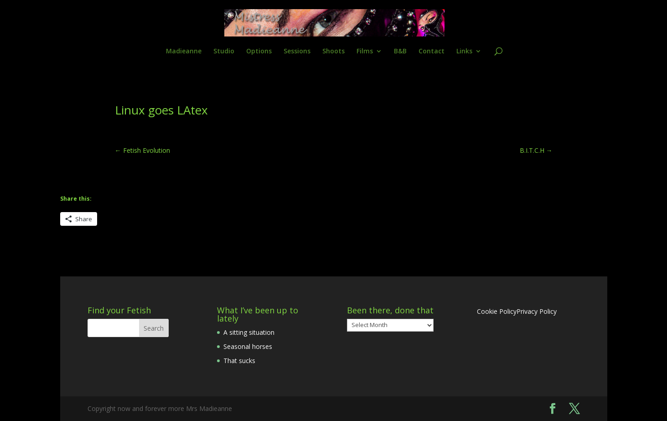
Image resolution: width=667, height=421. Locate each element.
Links (464, 51)
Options (259, 51)
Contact (432, 51)
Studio (223, 51)
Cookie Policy (497, 311)
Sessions (297, 51)
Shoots (333, 51)
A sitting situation (248, 332)
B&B (400, 51)
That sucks (239, 360)
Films (365, 51)
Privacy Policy (537, 311)
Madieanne (184, 51)
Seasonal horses (247, 346)
